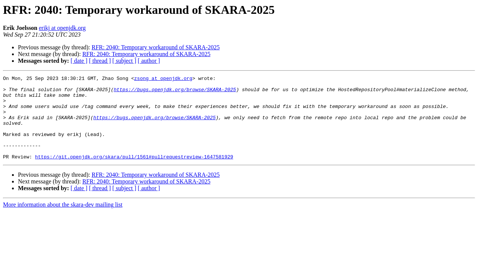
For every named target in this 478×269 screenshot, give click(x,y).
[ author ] (149, 61)
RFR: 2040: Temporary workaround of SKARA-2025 (155, 47)
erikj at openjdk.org (62, 28)
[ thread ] (100, 61)
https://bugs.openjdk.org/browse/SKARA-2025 (175, 92)
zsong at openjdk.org (163, 79)
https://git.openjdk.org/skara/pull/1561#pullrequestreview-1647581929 (134, 173)
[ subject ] (124, 61)
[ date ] (79, 61)
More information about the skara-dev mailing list (62, 221)
